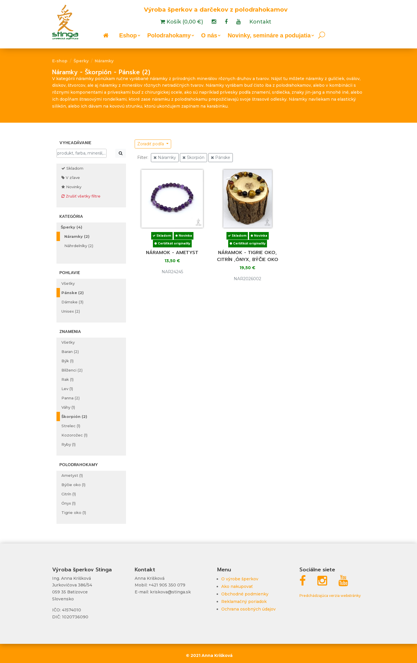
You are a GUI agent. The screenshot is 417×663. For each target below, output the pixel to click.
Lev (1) (67, 388)
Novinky (71, 186)
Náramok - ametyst (172, 252)
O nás (209, 36)
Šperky (81, 61)
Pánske (220, 157)
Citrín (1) (68, 494)
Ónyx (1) (68, 503)
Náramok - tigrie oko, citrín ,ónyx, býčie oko (247, 256)
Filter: (142, 157)
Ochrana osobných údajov (248, 609)
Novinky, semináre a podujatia (269, 36)
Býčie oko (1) (73, 484)
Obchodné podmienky (244, 594)
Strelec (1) (70, 425)
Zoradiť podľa (151, 143)
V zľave (70, 177)
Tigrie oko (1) (73, 512)
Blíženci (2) (72, 370)
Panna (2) (70, 398)
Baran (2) (70, 351)
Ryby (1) (68, 444)
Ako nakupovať (237, 586)
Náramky (104, 61)
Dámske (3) (72, 302)
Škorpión (193, 157)
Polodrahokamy (169, 36)
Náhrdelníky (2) (78, 245)
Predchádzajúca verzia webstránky (330, 595)
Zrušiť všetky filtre (80, 196)
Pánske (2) (72, 292)
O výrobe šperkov (239, 579)
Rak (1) (67, 379)
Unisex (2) (70, 311)
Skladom (72, 168)
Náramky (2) (76, 236)
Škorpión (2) (74, 416)
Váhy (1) (68, 407)
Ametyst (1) (72, 475)
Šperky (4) (71, 227)
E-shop (59, 61)
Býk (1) (67, 360)
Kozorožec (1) (74, 435)
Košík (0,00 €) (184, 22)
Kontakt (260, 22)
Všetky (68, 283)
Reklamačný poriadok (244, 601)
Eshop (128, 36)
